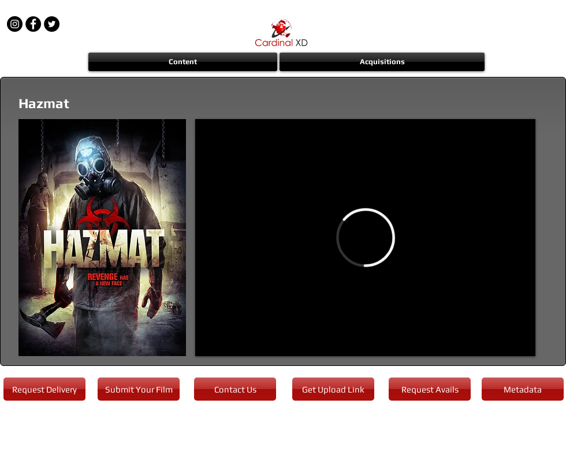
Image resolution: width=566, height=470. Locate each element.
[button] (183, 62)
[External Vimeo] (365, 237)
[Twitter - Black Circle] (51, 24)
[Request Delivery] (44, 389)
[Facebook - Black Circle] (33, 24)
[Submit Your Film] (139, 389)
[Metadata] (523, 389)
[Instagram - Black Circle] (15, 24)
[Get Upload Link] (333, 389)
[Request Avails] (430, 389)
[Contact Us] (235, 389)
